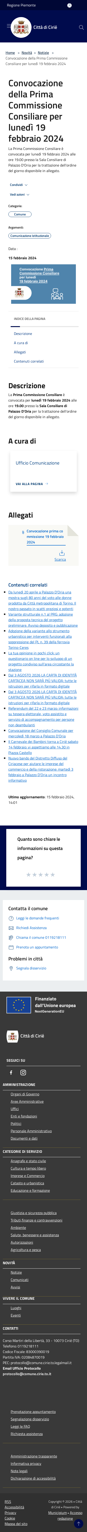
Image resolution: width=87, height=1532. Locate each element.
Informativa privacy (26, 1463)
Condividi (19, 185)
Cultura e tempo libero (28, 1168)
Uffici (15, 1109)
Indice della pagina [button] (29, 318)
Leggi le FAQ (20, 1426)
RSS (8, 1501)
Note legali (19, 1471)
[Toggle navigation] (9, 26)
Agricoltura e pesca (26, 1249)
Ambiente (18, 1227)
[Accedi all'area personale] (69, 5)
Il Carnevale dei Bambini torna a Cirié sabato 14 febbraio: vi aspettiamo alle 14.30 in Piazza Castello (43, 747)
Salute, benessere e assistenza (35, 1235)
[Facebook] (11, 1072)
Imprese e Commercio (28, 1175)
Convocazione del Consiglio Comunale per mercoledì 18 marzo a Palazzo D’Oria (40, 733)
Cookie (10, 1518)
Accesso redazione (70, 1515)
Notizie (43, 52)
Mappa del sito (16, 1523)
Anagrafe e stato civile (28, 1161)
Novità (27, 52)
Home (10, 52)
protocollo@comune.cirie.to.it (27, 1374)
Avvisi (15, 1287)
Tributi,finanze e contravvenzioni (36, 1220)
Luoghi (16, 1308)
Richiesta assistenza (27, 1434)
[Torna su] (78, 1523)
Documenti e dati (24, 1138)
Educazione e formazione (30, 1190)
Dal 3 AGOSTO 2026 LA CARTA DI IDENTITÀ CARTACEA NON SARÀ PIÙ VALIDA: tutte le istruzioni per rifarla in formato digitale (42, 680)
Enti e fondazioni (24, 1116)
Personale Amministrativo (31, 1131)
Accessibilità (14, 1507)
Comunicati (20, 1279)
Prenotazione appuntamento (33, 1411)
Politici (16, 1123)
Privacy (10, 1512)
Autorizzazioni (22, 1242)
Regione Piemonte (21, 5)
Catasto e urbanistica (27, 1183)
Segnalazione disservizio (30, 1419)
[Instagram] (23, 1072)
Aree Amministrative (27, 1101)
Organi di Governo (25, 1094)
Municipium (57, 1512)
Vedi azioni (20, 194)
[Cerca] (81, 27)
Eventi (16, 1315)
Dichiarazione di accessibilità (33, 1478)
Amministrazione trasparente (34, 1456)
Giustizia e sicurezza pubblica (34, 1213)
